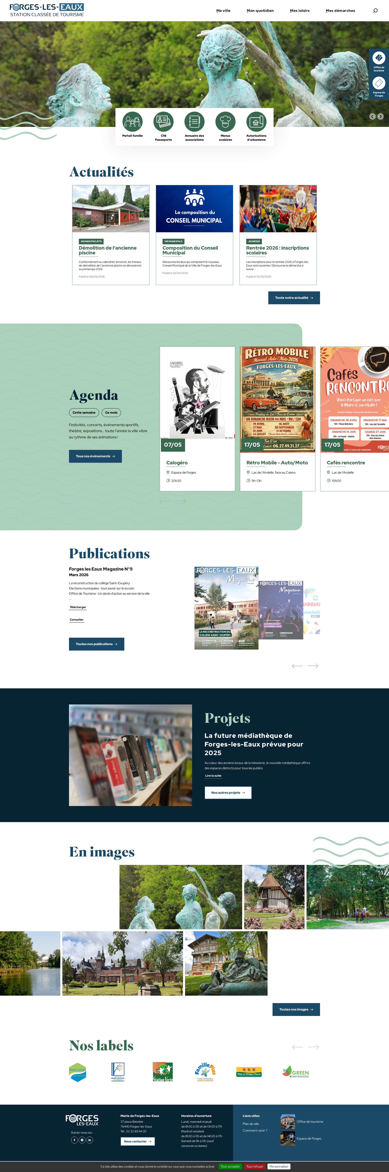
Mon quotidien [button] (260, 10)
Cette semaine (84, 412)
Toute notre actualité (291, 298)
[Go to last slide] (372, 116)
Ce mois (111, 412)
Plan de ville (251, 1124)
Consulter (76, 619)
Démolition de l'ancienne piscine (108, 251)
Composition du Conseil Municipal (190, 251)
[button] (297, 666)
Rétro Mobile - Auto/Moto (277, 463)
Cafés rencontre (346, 463)
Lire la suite (213, 775)
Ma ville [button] (223, 10)
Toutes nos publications (94, 644)
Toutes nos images (293, 1009)
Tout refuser (254, 1166)
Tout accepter (230, 1166)
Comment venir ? (255, 1130)
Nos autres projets (225, 793)
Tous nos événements (93, 456)
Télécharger (78, 607)
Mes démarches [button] (340, 10)
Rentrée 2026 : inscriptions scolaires (277, 251)
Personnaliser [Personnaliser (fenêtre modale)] (279, 1166)
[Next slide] (380, 116)
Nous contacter (135, 1141)
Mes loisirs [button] (300, 10)
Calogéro (177, 463)
